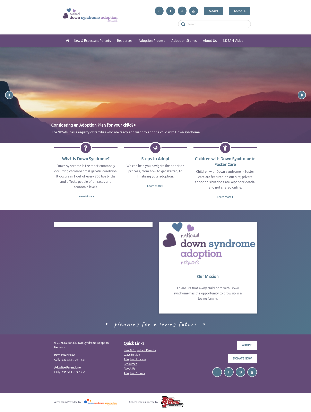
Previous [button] (9, 95)
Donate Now (242, 358)
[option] (155, 95)
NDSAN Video (233, 40)
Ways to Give (132, 354)
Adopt (213, 11)
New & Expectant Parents (92, 40)
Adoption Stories (184, 40)
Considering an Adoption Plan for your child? (92, 125)
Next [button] (302, 95)
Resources (124, 40)
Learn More (85, 196)
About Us (210, 40)
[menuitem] (68, 40)
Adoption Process (152, 40)
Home (68, 40)
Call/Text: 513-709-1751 (70, 359)
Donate (239, 11)
